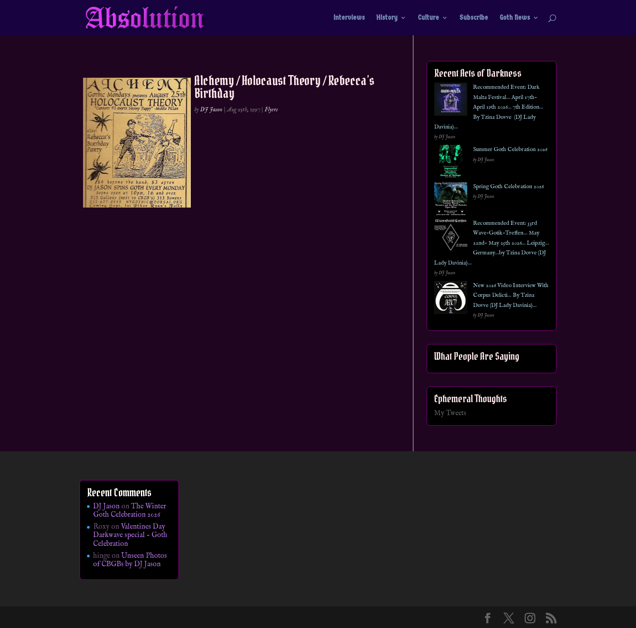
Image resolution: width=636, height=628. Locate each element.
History (387, 18)
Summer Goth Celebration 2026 (510, 149)
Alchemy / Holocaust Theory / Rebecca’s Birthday (284, 87)
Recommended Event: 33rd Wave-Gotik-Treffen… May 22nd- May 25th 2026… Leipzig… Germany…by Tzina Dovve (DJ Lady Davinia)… (491, 243)
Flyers (271, 109)
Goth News (515, 18)
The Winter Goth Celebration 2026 (129, 510)
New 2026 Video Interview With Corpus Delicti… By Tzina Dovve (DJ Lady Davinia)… (511, 295)
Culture (428, 18)
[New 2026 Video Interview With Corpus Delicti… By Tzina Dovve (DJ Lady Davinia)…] (450, 299)
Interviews (349, 18)
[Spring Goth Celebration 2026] (450, 200)
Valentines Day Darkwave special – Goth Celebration (130, 535)
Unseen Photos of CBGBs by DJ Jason (130, 560)
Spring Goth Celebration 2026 (508, 186)
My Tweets (450, 413)
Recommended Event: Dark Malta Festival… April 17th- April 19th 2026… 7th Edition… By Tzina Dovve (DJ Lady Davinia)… (488, 107)
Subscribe (473, 18)
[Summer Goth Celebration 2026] (450, 163)
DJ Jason (211, 109)
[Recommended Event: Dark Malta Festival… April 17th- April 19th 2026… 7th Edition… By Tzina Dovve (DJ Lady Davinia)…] (450, 101)
